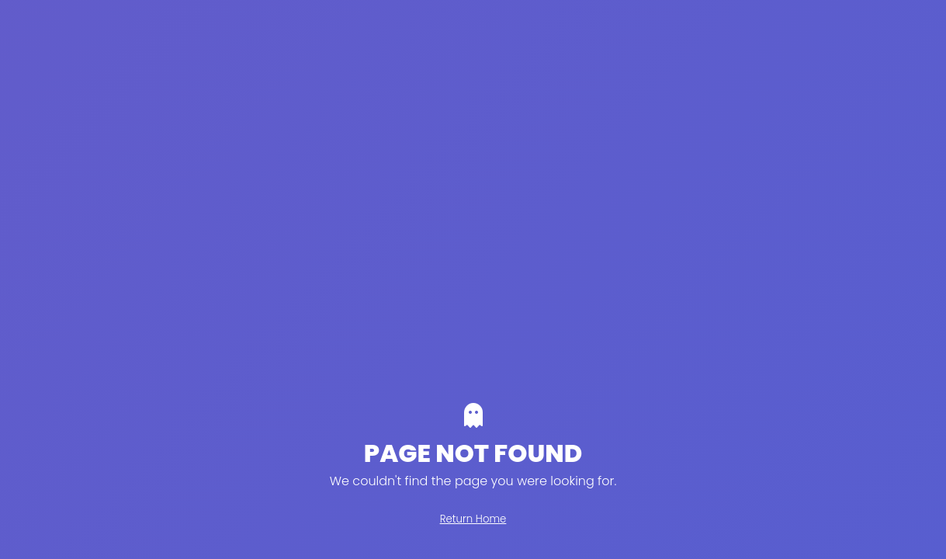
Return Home (473, 519)
